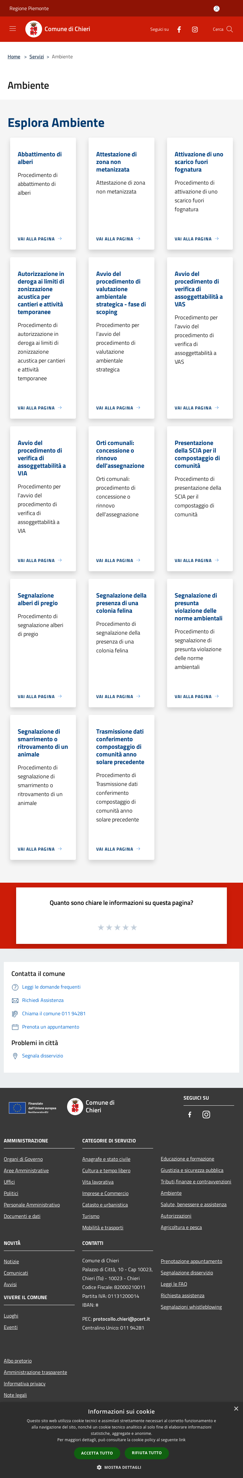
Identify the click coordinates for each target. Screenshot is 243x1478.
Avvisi (10, 1284)
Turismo (90, 1216)
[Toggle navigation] (12, 28)
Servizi (36, 56)
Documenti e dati (22, 1216)
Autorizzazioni (176, 1216)
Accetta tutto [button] (97, 1453)
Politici (11, 1193)
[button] (121, 1467)
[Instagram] (192, 29)
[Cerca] (230, 29)
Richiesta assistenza (182, 1295)
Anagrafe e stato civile (106, 1159)
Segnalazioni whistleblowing (191, 1307)
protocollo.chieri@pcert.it (121, 1319)
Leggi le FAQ (174, 1284)
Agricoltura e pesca (181, 1227)
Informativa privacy (25, 1383)
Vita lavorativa (98, 1182)
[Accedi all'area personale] (217, 9)
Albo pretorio (18, 1360)
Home (14, 56)
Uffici (9, 1182)
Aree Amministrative (26, 1170)
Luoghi (11, 1315)
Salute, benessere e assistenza (194, 1204)
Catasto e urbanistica (105, 1204)
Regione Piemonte (29, 8)
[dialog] (121, 1440)
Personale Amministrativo (32, 1204)
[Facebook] (176, 29)
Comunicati (16, 1273)
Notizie (11, 1261)
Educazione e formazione (187, 1158)
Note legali (15, 1395)
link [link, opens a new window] (182, 1439)
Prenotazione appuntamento (191, 1261)
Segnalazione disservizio (187, 1272)
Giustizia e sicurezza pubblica (192, 1170)
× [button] (236, 1409)
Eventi (11, 1327)
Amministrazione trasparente (35, 1372)
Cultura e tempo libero (106, 1170)
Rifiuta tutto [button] (147, 1452)
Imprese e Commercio (105, 1193)
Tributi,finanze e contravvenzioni (196, 1181)
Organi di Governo (23, 1159)
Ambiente (171, 1193)
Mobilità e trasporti (102, 1227)
